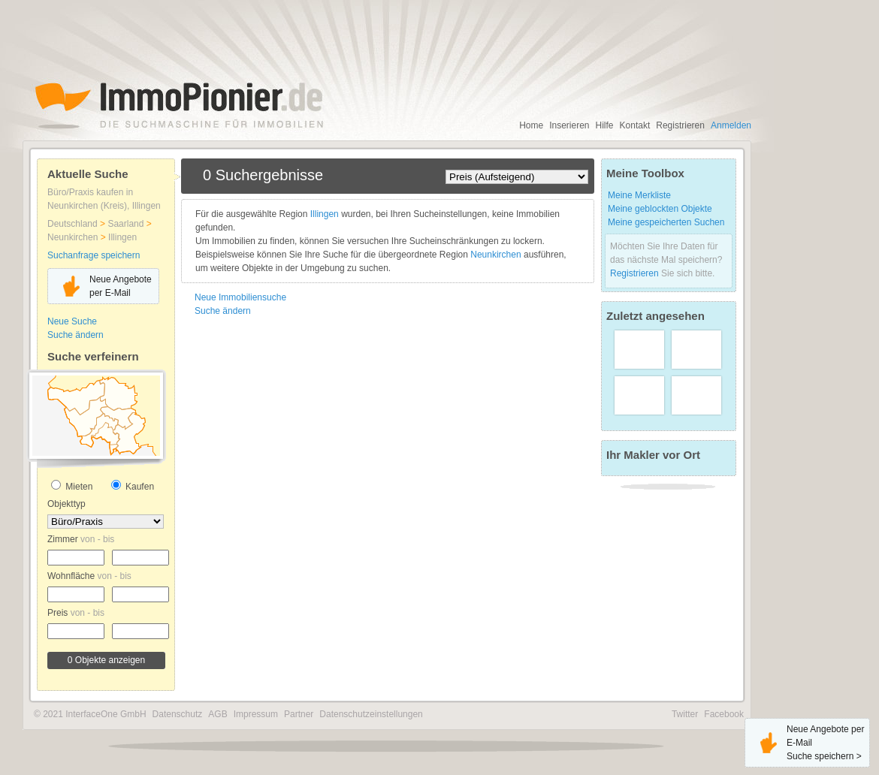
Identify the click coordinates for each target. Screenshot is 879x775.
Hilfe (605, 125)
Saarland (126, 224)
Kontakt (635, 125)
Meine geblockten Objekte (660, 209)
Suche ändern (75, 335)
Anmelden (731, 125)
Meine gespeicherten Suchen (666, 222)
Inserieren (569, 125)
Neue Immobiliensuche (240, 297)
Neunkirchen (74, 237)
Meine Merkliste (639, 195)
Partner (298, 714)
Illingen (122, 237)
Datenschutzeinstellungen (370, 714)
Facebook (724, 714)
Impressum (256, 714)
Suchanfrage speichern (93, 255)
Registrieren (680, 125)
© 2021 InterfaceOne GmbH (90, 714)
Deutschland (73, 224)
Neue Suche (72, 321)
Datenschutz (178, 714)
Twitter (685, 714)
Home (531, 125)
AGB (217, 714)
